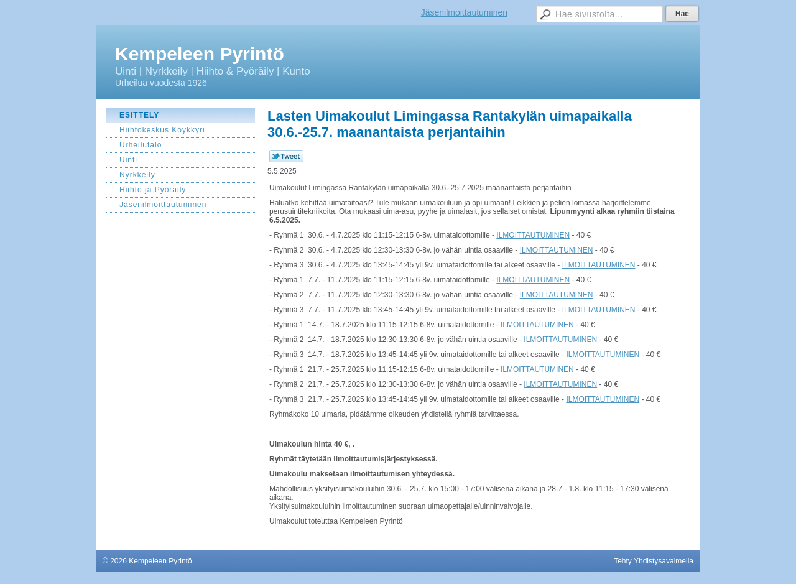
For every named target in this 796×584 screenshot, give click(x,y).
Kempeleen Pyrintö (199, 54)
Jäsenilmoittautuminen (464, 12)
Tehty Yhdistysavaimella (653, 561)
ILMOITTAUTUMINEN (533, 235)
